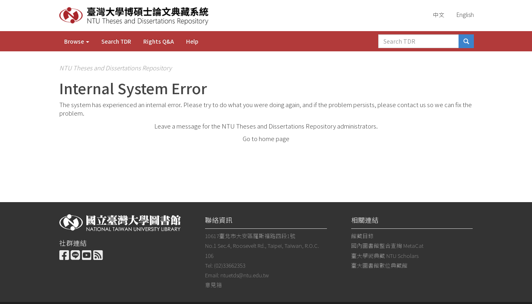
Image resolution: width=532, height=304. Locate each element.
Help (192, 41)
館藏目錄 (362, 236)
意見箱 (213, 285)
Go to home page (266, 138)
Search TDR (116, 41)
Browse (76, 41)
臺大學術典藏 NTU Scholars (385, 255)
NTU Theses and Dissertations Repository (115, 67)
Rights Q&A (158, 41)
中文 (438, 15)
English (465, 15)
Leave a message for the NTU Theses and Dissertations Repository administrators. (266, 126)
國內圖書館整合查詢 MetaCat (387, 245)
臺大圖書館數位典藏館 (379, 265)
